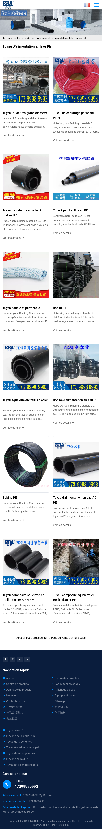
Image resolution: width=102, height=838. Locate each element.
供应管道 (10, 718)
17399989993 (26, 786)
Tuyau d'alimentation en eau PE (70, 38)
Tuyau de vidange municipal (21, 753)
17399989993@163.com (38, 795)
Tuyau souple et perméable (21, 308)
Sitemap (58, 701)
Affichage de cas (63, 689)
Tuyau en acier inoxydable (20, 764)
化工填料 (58, 712)
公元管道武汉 (13, 707)
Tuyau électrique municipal (21, 747)
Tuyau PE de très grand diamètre (25, 113)
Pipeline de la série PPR (19, 736)
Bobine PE (60, 308)
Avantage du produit (17, 689)
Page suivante (59, 637)
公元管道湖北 (13, 712)
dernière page (77, 637)
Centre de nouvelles (65, 678)
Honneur (10, 695)
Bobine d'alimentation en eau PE (75, 400)
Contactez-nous (14, 701)
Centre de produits (23, 38)
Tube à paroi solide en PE (70, 210)
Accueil (7, 38)
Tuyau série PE (43, 38)
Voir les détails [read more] (13, 135)
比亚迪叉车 (59, 707)
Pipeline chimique (15, 759)
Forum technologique (66, 684)
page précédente (36, 637)
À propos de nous (63, 695)
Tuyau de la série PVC (18, 741)
